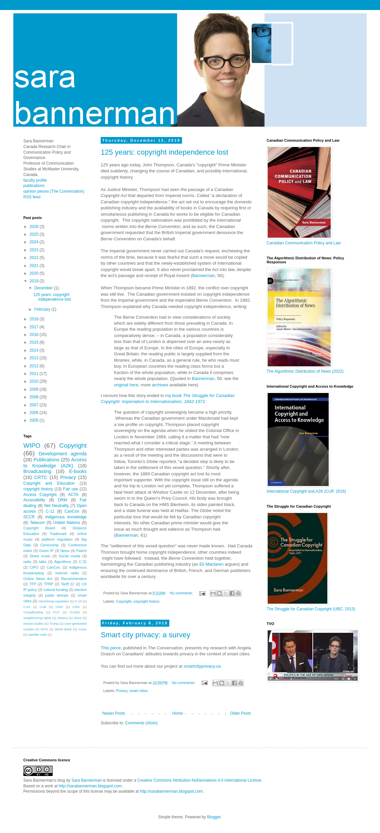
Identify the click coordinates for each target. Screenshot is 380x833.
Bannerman (203, 378)
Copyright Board (39, 528)
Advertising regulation (53, 601)
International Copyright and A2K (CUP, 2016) (306, 491)
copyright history (146, 601)
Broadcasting (37, 471)
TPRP (48, 584)
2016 (35, 334)
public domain (57, 595)
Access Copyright (40, 494)
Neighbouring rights (37, 618)
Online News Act (37, 579)
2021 (35, 265)
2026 (35, 226)
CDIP (59, 607)
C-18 (78, 601)
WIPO (31, 445)
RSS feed (31, 197)
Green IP (46, 551)
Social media (69, 556)
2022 (35, 257)
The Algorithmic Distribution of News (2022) (305, 371)
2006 (35, 412)
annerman (205, 275)
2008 (35, 397)
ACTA (73, 494)
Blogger (214, 817)
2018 (35, 319)
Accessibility (34, 500)
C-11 (50, 511)
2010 (35, 381)
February (42, 309)
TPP (32, 584)
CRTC (40, 477)
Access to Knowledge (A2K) (55, 462)
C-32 (83, 562)
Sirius (78, 618)
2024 (35, 242)
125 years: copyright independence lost (164, 152)
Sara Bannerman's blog (44, 780)
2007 (35, 405)
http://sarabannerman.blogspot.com (90, 786)
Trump (54, 623)
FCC (56, 612)
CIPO (34, 567)
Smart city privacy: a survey (145, 635)
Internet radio (67, 573)
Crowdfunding (33, 612)
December (44, 288)
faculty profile (35, 180)
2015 (35, 342)
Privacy (122, 691)
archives (160, 384)
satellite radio (37, 634)
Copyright (123, 601)
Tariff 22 (67, 584)
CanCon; (54, 567)
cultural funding (55, 590)
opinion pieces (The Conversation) (53, 191)
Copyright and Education (49, 483)
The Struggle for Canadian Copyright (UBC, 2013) (311, 609)
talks (42, 562)
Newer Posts (113, 713)
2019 (35, 281)
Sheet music (40, 556)
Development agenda (63, 453)
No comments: (182, 593)
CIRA (76, 607)
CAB (43, 607)
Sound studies (33, 623)
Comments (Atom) (141, 723)
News (64, 551)
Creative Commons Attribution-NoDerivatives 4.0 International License (199, 780)
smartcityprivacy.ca (202, 666)
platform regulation (57, 539)
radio (27, 562)
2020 (35, 273)
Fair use (70, 489)
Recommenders (74, 579)
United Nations (66, 522)
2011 (35, 373)
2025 (35, 234)
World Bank (63, 629)
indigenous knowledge (66, 517)
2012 (35, 366)
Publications (47, 459)
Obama (62, 618)
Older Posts (240, 713)
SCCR (29, 517)
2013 (35, 358)
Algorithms (62, 562)
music (82, 629)
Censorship (49, 545)
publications (33, 185)
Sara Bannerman (86, 780)
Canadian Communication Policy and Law (304, 243)
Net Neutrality (56, 505)
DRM (62, 500)
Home (177, 713)
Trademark (58, 534)
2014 (35, 350)
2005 (35, 420)
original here (126, 384)
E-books (78, 471)
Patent (81, 551)
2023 (35, 250)
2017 (35, 327)
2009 (35, 389)
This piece (111, 647)
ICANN (75, 612)
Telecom (37, 522)
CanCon (72, 511)
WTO (44, 629)
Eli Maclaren (211, 564)
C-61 (26, 607)
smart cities (138, 691)
